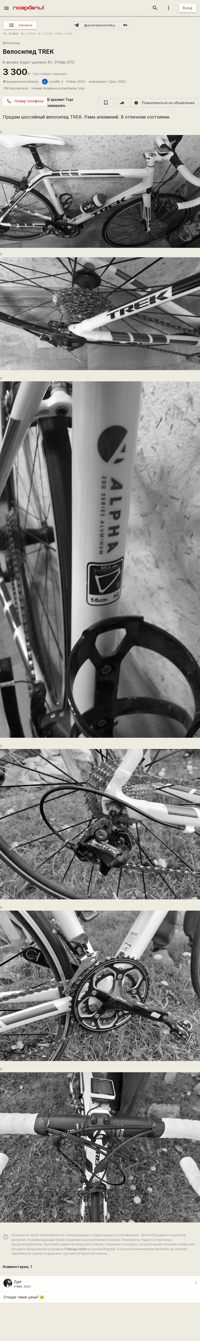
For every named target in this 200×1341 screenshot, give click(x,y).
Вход (187, 8)
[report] (163, 102)
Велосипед (11, 43)
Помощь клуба (75, 1249)
